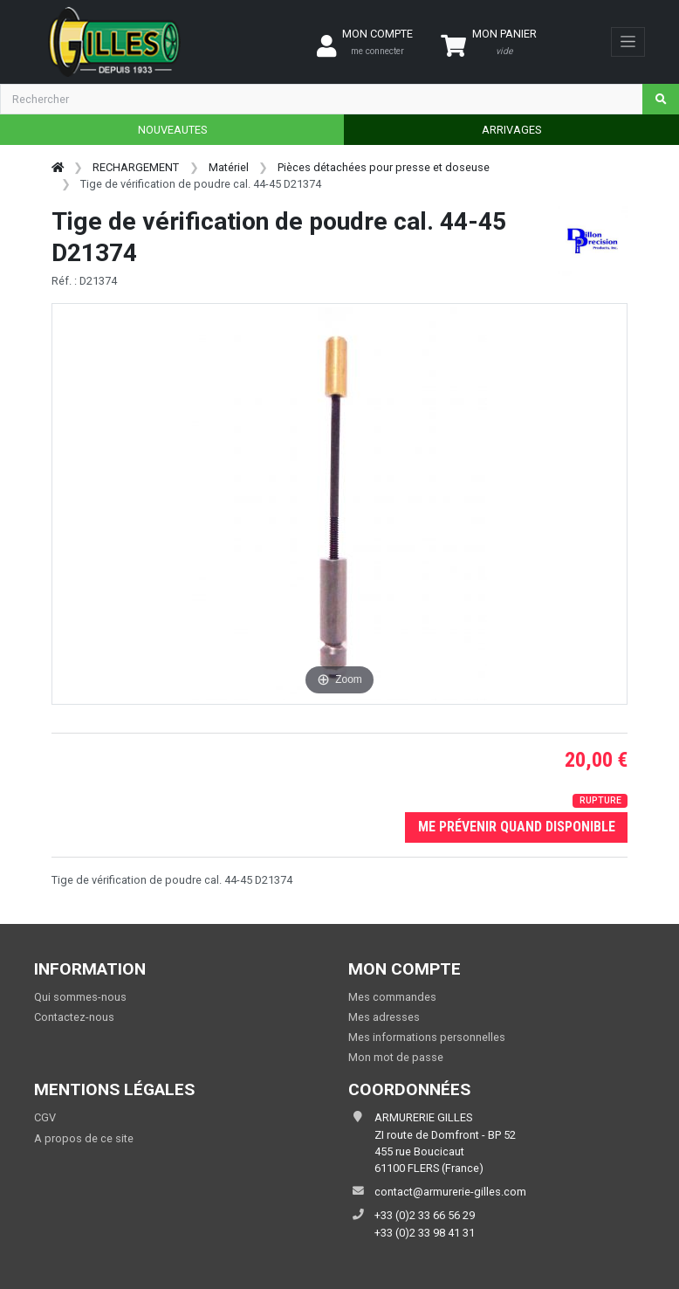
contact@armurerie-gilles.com (450, 1191)
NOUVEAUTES (172, 129)
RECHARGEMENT (136, 167)
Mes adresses (384, 1017)
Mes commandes (392, 996)
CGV (45, 1117)
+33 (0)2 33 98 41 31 (424, 1232)
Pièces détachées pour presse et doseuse (384, 167)
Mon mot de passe (395, 1057)
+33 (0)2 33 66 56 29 (424, 1215)
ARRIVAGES (511, 129)
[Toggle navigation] (628, 42)
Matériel (229, 167)
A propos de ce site (84, 1138)
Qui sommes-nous (80, 996)
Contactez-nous (74, 1017)
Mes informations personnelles (426, 1037)
